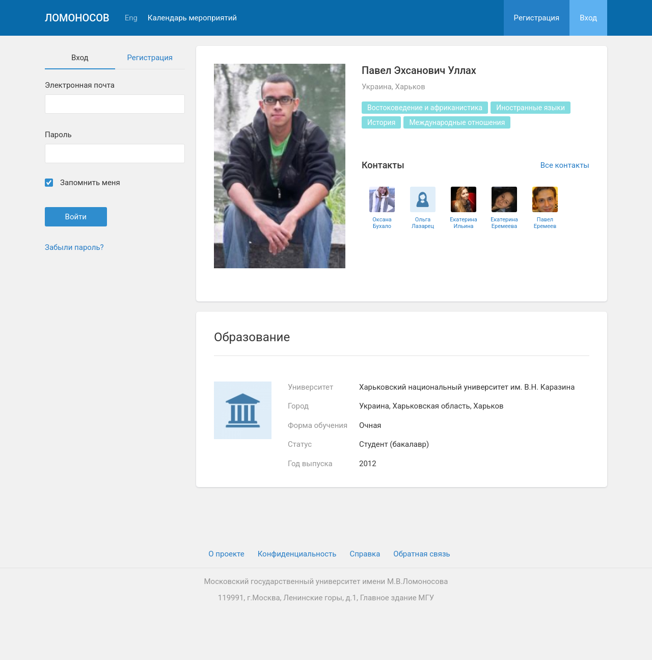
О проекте (226, 554)
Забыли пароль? (74, 247)
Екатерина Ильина (463, 223)
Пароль (58, 135)
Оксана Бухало (382, 223)
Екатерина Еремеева (504, 223)
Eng (131, 18)
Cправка (364, 554)
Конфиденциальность (297, 554)
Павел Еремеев (545, 223)
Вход (588, 17)
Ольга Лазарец (423, 223)
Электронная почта (80, 85)
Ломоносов (77, 18)
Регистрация (537, 17)
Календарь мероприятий (192, 18)
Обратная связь (421, 554)
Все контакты (564, 165)
